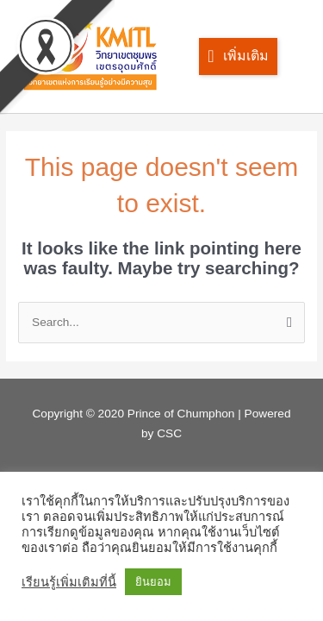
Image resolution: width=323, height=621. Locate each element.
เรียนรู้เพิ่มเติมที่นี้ (69, 582)
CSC (169, 433)
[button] (237, 56)
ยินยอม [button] (153, 581)
